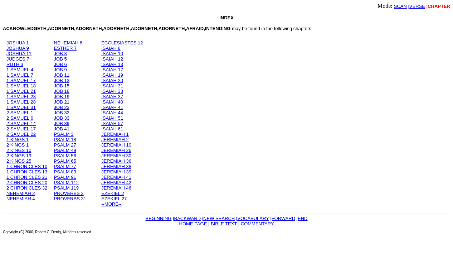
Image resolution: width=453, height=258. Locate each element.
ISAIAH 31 (112, 86)
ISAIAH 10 (112, 53)
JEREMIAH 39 (116, 172)
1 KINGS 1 (17, 139)
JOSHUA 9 (17, 48)
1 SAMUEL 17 (21, 80)
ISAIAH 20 (112, 80)
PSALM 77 (65, 166)
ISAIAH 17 (112, 69)
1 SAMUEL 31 (21, 107)
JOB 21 (61, 102)
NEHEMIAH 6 (68, 43)
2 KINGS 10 (18, 150)
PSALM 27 (65, 145)
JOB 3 (60, 53)
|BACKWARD (187, 218)
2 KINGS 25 (18, 161)
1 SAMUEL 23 (21, 96)
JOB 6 (60, 64)
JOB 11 (61, 75)
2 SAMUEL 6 (19, 118)
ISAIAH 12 (112, 59)
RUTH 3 (14, 64)
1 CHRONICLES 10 (26, 166)
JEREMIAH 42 (116, 182)
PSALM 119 (66, 188)
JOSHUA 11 (18, 53)
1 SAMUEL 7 (19, 75)
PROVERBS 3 (69, 193)
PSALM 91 (65, 177)
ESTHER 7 (65, 48)
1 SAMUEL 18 (21, 86)
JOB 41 (61, 129)
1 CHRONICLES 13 (26, 172)
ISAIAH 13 (112, 64)
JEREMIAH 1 (115, 134)
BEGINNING (158, 218)
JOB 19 (61, 96)
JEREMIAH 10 (116, 145)
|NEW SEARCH (218, 218)
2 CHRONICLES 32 (26, 188)
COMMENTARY (257, 223)
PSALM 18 (65, 139)
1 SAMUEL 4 (19, 69)
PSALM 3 (64, 134)
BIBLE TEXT (224, 223)
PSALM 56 (65, 155)
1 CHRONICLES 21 (26, 177)
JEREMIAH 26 (116, 150)
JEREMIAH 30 (116, 155)
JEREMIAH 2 (115, 139)
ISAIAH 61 (112, 129)
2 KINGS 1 (17, 145)
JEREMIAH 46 (116, 188)
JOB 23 (61, 107)
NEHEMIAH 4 (20, 198)
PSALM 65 (65, 161)
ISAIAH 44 (112, 112)
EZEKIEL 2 (112, 193)
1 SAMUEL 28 (21, 102)
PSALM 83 (65, 172)
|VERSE (416, 6)
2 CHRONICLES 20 (26, 182)
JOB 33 (61, 118)
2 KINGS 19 (18, 155)
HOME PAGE (193, 223)
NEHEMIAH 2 (20, 193)
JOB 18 (61, 91)
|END (302, 218)
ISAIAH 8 (110, 48)
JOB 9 (60, 69)
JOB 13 (61, 80)
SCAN (400, 6)
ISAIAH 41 (112, 107)
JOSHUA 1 (17, 43)
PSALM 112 (66, 182)
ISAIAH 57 (112, 123)
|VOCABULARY (252, 218)
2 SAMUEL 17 (21, 129)
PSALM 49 (65, 150)
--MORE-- (111, 204)
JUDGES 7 (17, 59)
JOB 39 (61, 123)
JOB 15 (61, 86)
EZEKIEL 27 (114, 198)
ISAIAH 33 (112, 91)
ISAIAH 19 (112, 75)
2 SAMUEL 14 (21, 123)
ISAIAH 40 (112, 102)
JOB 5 (60, 59)
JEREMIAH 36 (116, 161)
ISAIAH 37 (112, 96)
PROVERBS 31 (70, 198)
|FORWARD (282, 218)
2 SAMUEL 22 (21, 134)
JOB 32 (61, 112)
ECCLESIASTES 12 (122, 43)
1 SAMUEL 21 (21, 91)
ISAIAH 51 (112, 118)
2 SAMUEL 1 (19, 112)
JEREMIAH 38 (116, 166)
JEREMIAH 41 (116, 177)
